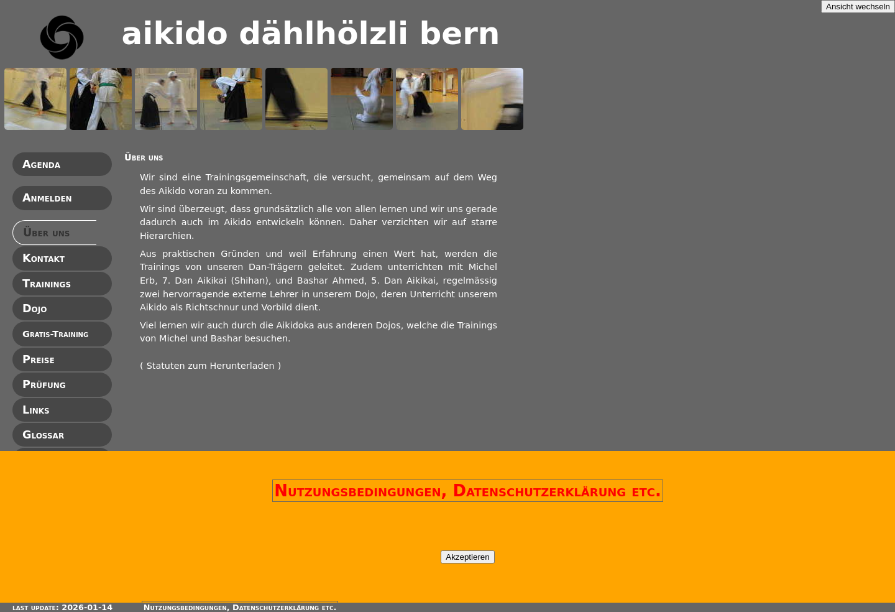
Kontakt (43, 258)
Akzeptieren (467, 557)
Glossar (43, 435)
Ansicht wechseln (858, 6)
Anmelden (47, 198)
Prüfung (44, 384)
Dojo (34, 308)
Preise (38, 359)
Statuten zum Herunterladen (211, 366)
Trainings (46, 283)
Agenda (41, 164)
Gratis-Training (55, 333)
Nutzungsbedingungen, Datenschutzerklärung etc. (467, 490)
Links (36, 410)
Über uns (46, 232)
